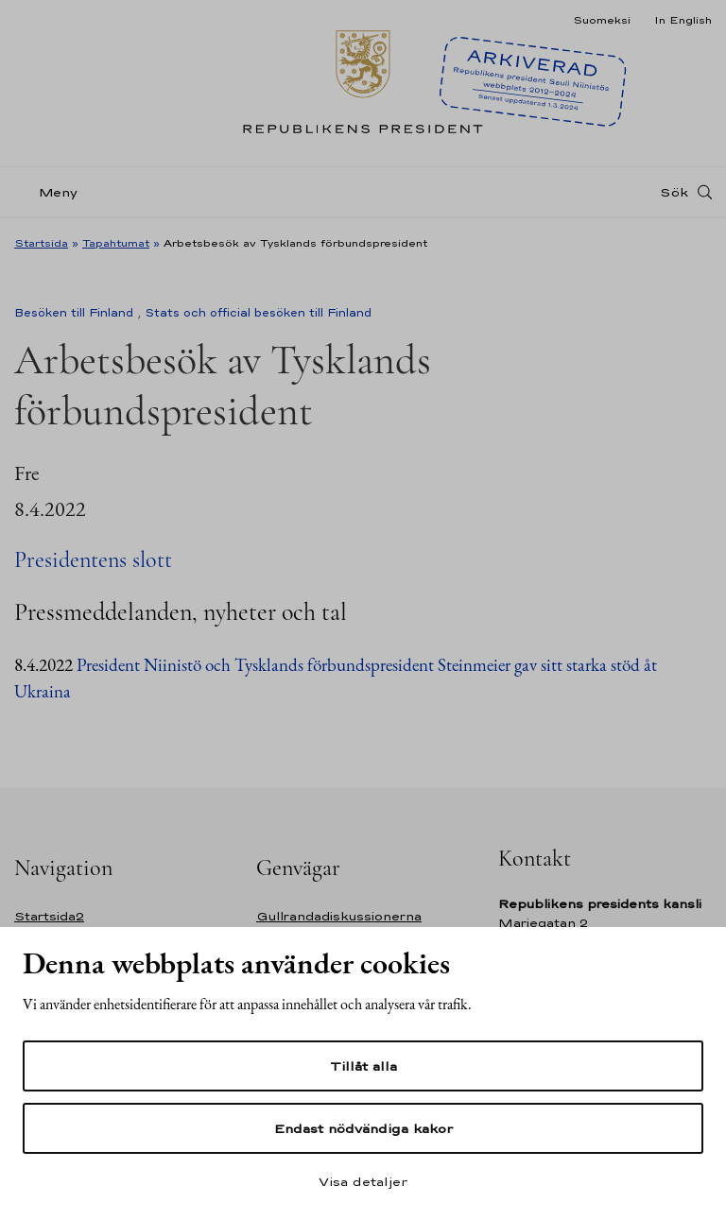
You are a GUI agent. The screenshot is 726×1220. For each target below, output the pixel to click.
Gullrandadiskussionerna (339, 916)
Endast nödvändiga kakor (363, 1128)
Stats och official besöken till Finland (258, 312)
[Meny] (51, 192)
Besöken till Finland (73, 312)
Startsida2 (49, 916)
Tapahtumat (115, 242)
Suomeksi (602, 19)
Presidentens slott (93, 560)
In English (683, 19)
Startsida (41, 242)
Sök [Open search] (674, 191)
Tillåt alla (363, 1065)
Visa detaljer (363, 1181)
